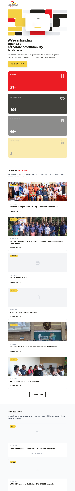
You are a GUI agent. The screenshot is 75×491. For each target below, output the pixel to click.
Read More (15, 211)
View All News (37, 394)
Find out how (17, 64)
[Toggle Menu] (66, 4)
